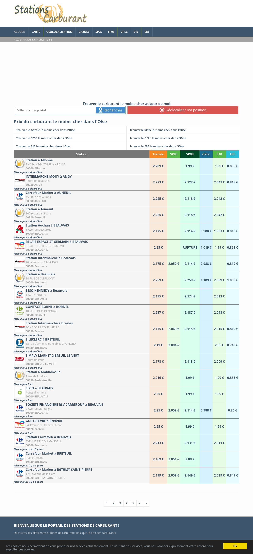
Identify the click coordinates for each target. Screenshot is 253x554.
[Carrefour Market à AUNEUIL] (81, 199)
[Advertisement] (126, 71)
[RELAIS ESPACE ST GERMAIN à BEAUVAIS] (81, 248)
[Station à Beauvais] (81, 280)
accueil (19, 32)
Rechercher (110, 110)
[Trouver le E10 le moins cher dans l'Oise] (69, 146)
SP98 (111, 32)
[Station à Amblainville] (81, 378)
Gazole (83, 32)
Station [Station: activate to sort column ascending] (81, 154)
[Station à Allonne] (81, 166)
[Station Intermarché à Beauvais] (81, 264)
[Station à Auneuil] (81, 215)
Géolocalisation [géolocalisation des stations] (59, 32)
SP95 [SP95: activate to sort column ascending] (173, 154)
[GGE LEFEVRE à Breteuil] (81, 427)
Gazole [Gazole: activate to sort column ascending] (158, 154)
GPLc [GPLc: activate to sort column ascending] (206, 154)
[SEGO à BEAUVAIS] (81, 394)
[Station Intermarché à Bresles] (81, 329)
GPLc (124, 32)
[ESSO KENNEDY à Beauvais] (81, 296)
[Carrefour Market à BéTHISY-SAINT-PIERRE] (81, 475)
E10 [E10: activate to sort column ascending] (219, 154)
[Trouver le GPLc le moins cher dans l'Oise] (183, 138)
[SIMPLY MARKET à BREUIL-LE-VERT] (81, 361)
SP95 (98, 32)
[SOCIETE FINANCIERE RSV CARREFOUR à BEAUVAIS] (81, 410)
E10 (136, 32)
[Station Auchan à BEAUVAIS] (81, 231)
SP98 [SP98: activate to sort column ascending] (190, 154)
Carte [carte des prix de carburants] (35, 32)
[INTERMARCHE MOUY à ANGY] (81, 182)
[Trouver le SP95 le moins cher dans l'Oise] (183, 130)
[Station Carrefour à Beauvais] (81, 443)
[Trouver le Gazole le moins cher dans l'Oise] (69, 130)
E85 (147, 32)
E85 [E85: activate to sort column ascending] (232, 154)
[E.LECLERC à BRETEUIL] (81, 345)
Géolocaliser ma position (183, 110)
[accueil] (50, 13)
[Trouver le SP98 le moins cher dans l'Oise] (69, 138)
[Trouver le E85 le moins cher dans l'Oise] (183, 146)
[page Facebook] (156, 30)
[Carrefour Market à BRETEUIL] (81, 459)
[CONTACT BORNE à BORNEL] (81, 313)
